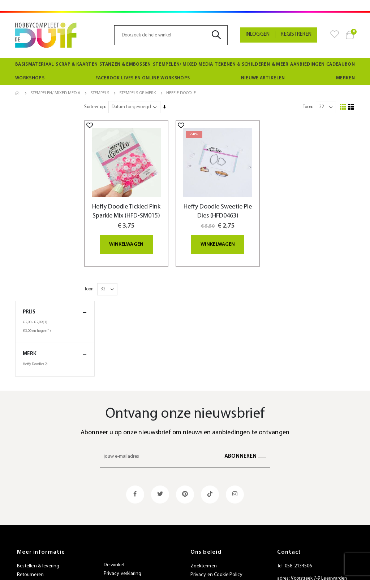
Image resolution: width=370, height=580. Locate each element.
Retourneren (30, 502)
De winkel (114, 492)
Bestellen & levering (38, 493)
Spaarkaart (115, 509)
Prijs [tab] (55, 112)
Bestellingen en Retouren (217, 519)
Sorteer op (112, 107)
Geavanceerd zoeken (213, 510)
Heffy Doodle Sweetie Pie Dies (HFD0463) (227, 206)
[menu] (185, 71)
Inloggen (258, 34)
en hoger (38, 131)
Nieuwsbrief (116, 527)
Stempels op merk (137, 93)
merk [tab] (55, 154)
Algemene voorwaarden (42, 528)
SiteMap (199, 536)
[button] (107, 125)
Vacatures (114, 535)
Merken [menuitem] (345, 78)
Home (17, 93)
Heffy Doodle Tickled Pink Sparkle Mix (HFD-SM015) (141, 210)
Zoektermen (203, 493)
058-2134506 (298, 493)
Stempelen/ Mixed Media (55, 93)
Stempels (99, 93)
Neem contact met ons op (218, 528)
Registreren (296, 34)
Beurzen (112, 518)
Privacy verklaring (122, 501)
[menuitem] (34, 64)
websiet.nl (246, 570)
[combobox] (170, 35)
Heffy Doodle (36, 164)
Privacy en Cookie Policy (216, 502)
